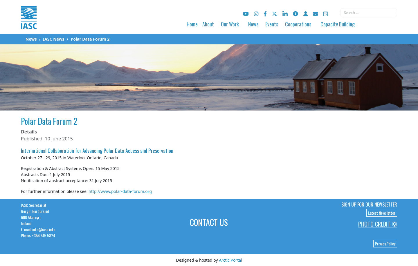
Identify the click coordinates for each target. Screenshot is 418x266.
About (208, 24)
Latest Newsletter (381, 213)
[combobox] (368, 12)
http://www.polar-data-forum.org (120, 191)
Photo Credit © (377, 224)
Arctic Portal (230, 260)
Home (192, 24)
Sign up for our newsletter (369, 204)
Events (271, 24)
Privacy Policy (385, 244)
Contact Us (209, 222)
